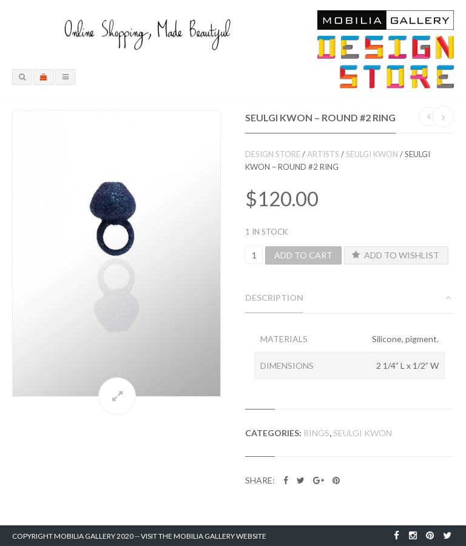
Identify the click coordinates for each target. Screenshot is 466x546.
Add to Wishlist (395, 255)
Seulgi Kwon (372, 154)
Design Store (272, 154)
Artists (323, 154)
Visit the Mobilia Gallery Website (203, 536)
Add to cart (303, 255)
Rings (316, 433)
